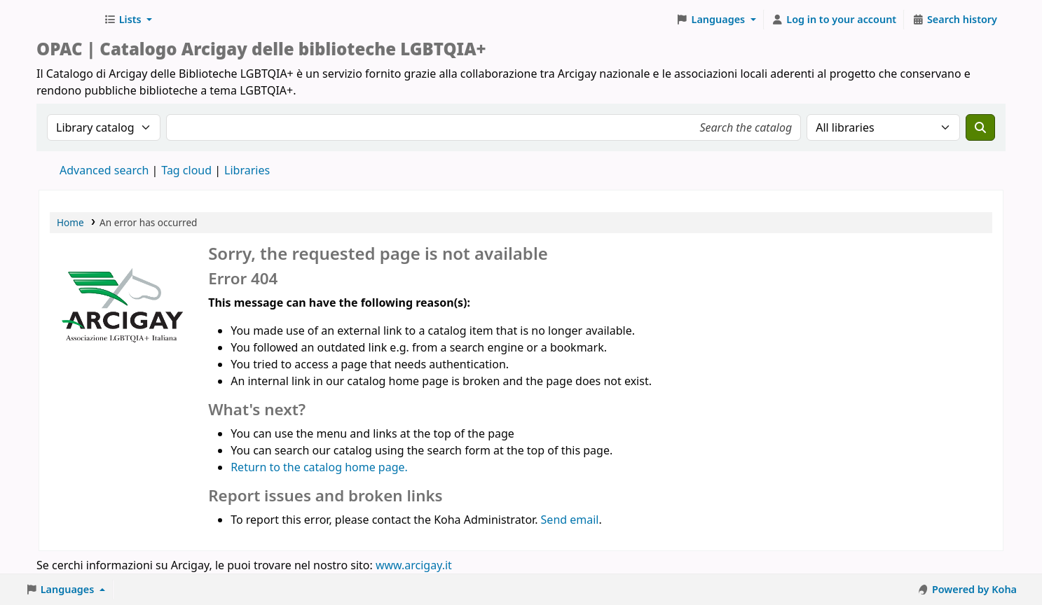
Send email (570, 519)
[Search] (980, 127)
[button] (128, 19)
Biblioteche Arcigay (67, 20)
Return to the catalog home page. (319, 467)
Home (70, 222)
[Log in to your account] (834, 19)
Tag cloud (186, 170)
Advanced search (104, 170)
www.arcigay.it (414, 565)
